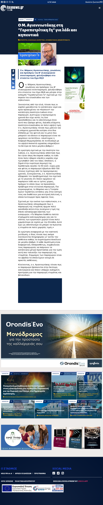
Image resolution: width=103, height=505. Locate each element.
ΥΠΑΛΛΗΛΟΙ (90, 395)
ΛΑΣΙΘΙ (21, 19)
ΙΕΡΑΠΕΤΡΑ (29, 19)
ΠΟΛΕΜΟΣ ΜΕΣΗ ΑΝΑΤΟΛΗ (84, 415)
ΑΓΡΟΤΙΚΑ (64, 394)
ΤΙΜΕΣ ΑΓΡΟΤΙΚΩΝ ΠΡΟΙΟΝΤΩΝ (62, 394)
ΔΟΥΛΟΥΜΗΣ (57, 397)
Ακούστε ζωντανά (93, 2)
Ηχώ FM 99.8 (6, 473)
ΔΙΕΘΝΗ (74, 415)
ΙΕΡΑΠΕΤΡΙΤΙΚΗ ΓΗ (64, 40)
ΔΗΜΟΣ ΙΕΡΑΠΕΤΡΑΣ (86, 394)
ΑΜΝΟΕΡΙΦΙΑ (17, 414)
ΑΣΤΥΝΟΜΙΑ (55, 415)
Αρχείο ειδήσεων (23, 473)
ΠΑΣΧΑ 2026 (32, 397)
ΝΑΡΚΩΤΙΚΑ (48, 415)
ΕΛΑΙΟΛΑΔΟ (32, 40)
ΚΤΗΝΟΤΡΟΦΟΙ (9, 414)
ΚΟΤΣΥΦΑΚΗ (82, 395)
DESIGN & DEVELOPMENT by (70, 481)
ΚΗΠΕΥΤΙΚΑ (41, 40)
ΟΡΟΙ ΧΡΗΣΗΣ (7, 481)
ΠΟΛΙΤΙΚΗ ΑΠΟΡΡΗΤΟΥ (25, 481)
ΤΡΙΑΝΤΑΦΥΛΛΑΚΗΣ (8, 415)
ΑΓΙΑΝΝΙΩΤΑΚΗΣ (51, 40)
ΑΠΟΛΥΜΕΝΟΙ (83, 397)
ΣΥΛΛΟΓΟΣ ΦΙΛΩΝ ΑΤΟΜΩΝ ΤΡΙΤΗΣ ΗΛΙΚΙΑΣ (17, 397)
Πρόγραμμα (40, 473)
